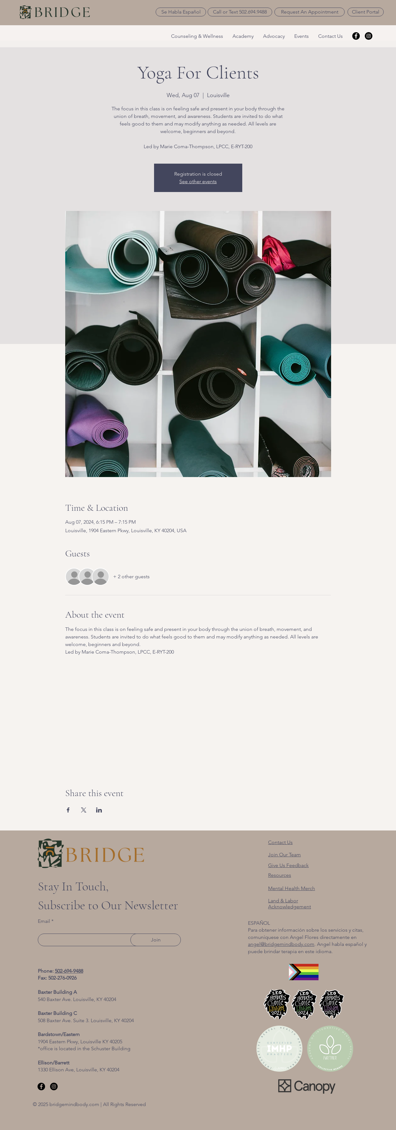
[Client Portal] (365, 12)
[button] (181, 12)
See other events (198, 181)
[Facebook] (356, 36)
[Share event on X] (84, 810)
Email (44, 921)
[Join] (155, 940)
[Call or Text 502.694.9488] (240, 12)
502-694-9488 (69, 971)
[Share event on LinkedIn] (99, 810)
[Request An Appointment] (309, 12)
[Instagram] (368, 36)
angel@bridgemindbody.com (281, 944)
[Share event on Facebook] (68, 810)
